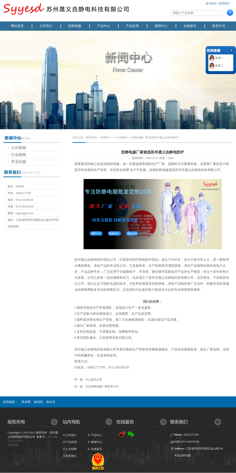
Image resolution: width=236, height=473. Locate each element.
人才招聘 (71, 449)
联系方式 (218, 26)
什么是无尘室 (93, 379)
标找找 (38, 402)
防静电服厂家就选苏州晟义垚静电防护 (155, 137)
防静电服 (74, 26)
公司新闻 (17, 148)
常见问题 (17, 162)
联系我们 (224, 3)
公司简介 (46, 26)
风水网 (25, 402)
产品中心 (103, 26)
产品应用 (132, 26)
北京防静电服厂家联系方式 (102, 386)
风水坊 (50, 402)
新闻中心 (161, 26)
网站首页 (17, 26)
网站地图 (13, 445)
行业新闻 (17, 155)
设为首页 (211, 3)
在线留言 (190, 26)
